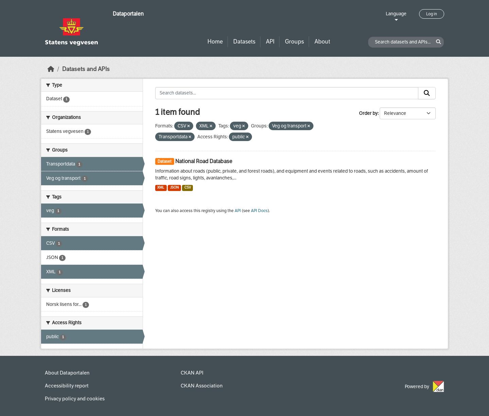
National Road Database (203, 161)
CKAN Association (201, 386)
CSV (187, 187)
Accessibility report (67, 386)
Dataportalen (128, 14)
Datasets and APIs (86, 69)
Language (396, 14)
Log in (431, 14)
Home (215, 41)
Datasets (244, 41)
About (322, 41)
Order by (368, 113)
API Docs (259, 210)
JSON (174, 187)
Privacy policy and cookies (75, 399)
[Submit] (427, 93)
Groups (294, 41)
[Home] (51, 69)
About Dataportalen (67, 373)
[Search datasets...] (287, 93)
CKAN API (192, 373)
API (270, 41)
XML (160, 187)
